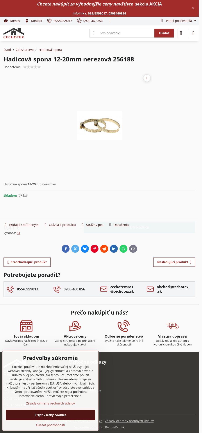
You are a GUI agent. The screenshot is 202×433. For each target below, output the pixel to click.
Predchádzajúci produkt (27, 262)
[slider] (32, 67)
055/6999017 (97, 13)
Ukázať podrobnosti (50, 425)
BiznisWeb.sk (114, 427)
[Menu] (193, 33)
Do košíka (139, 210)
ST (18, 233)
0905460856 (117, 13)
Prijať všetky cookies (50, 415)
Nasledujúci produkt (174, 262)
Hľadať (164, 33)
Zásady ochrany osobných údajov (129, 421)
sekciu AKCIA (148, 4)
